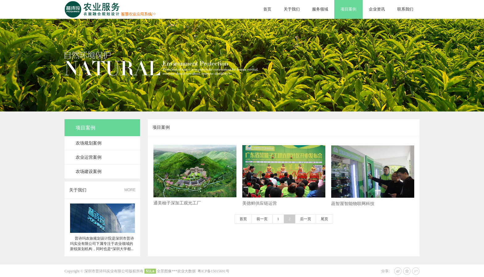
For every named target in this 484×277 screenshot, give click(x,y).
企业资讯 (377, 9)
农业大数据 (186, 271)
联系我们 (405, 9)
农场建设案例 (89, 171)
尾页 (324, 219)
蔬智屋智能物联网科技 (352, 206)
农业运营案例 (89, 157)
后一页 (305, 219)
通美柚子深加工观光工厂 (177, 206)
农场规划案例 (89, 143)
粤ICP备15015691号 (213, 271)
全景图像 (164, 271)
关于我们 (292, 9)
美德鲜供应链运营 (259, 206)
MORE (130, 190)
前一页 (262, 219)
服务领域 (320, 9)
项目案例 (348, 9)
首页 (267, 9)
